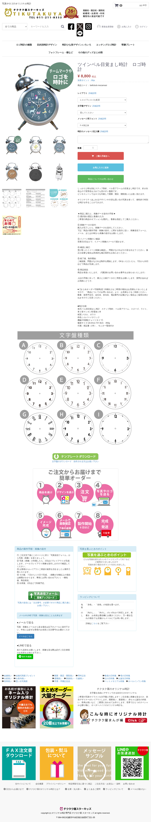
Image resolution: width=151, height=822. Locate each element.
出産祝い (8, 678)
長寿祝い (8, 681)
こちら (94, 623)
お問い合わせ (129, 783)
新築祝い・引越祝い (75, 678)
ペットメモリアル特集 (114, 681)
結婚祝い (8, 675)
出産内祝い (21, 678)
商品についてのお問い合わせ (100, 179)
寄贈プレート (128, 45)
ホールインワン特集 (137, 681)
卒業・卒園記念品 (62, 681)
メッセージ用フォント (87, 118)
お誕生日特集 (124, 678)
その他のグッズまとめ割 (90, 52)
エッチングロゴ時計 (106, 45)
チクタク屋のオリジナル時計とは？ (44, 789)
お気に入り (124, 27)
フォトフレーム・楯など (60, 52)
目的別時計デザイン (47, 45)
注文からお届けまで (15, 789)
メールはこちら (25, 636)
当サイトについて (23, 783)
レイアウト (82, 93)
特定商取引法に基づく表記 (80, 783)
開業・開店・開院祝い (64, 675)
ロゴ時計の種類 (24, 45)
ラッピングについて (114, 789)
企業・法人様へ (74, 789)
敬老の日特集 (110, 675)
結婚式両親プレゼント (25, 675)
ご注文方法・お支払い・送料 (107, 783)
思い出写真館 (22, 681)
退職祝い (58, 678)
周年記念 (82, 675)
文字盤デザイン (84, 106)
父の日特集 (110, 678)
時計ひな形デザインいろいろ (76, 45)
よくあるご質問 (93, 789)
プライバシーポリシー (56, 783)
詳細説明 (92, 93)
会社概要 (39, 783)
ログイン (141, 27)
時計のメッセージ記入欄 (88, 131)
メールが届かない (138, 789)
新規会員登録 (105, 27)
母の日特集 (125, 675)
